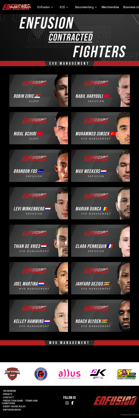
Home (13, 7)
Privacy (7, 394)
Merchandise (110, 7)
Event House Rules (14, 406)
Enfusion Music (12, 409)
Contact (8, 397)
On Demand (9, 391)
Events (26, 7)
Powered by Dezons (129, 414)
